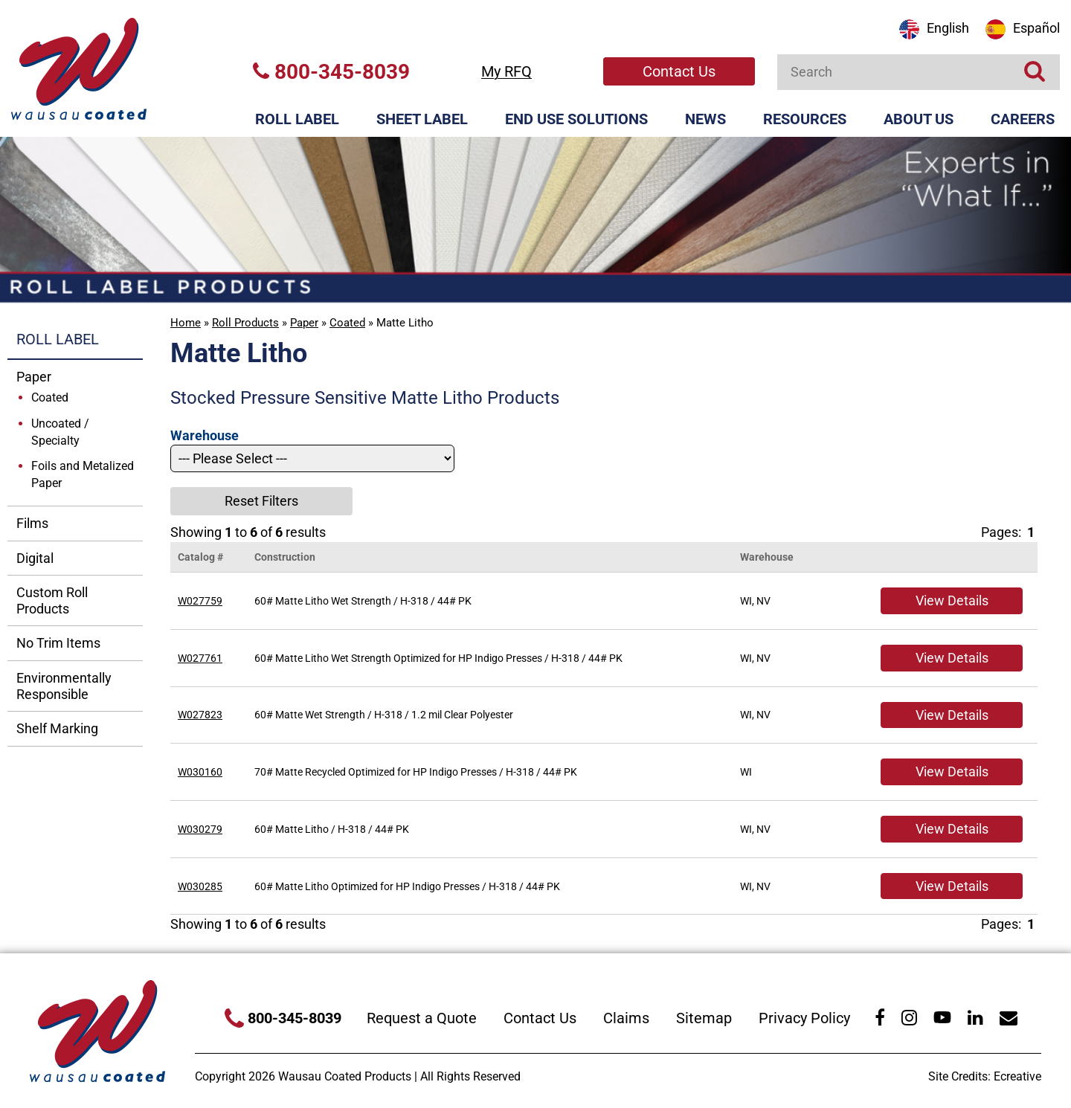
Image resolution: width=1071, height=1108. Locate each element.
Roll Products (245, 322)
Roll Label (297, 119)
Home (185, 322)
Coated (347, 322)
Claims (626, 1018)
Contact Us (679, 71)
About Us (918, 119)
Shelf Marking (57, 728)
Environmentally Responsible (64, 686)
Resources (804, 119)
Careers (1023, 119)
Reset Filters (261, 501)
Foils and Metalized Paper (82, 474)
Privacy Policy (804, 1018)
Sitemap (704, 1018)
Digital (35, 558)
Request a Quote (422, 1018)
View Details (952, 600)
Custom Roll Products (52, 600)
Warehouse (767, 557)
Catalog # (200, 557)
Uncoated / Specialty (60, 432)
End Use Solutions (576, 119)
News (705, 119)
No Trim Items (58, 643)
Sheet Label (422, 119)
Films (32, 523)
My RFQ (506, 71)
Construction (284, 557)
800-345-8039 (331, 71)
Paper (304, 322)
